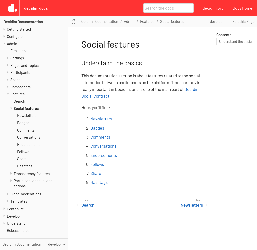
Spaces (16, 79)
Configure (15, 36)
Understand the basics (236, 41)
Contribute (15, 209)
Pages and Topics (24, 65)
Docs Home (242, 8)
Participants (20, 72)
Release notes (18, 230)
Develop (13, 216)
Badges (23, 122)
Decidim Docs (36, 8)
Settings (17, 58)
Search (19, 101)
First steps (18, 50)
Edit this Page (243, 21)
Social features (26, 108)
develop (216, 21)
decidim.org (213, 8)
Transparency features (32, 173)
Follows (23, 151)
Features (17, 94)
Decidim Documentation (23, 21)
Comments (25, 130)
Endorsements (28, 144)
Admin (12, 43)
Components (20, 87)
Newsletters (26, 115)
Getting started (19, 29)
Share (22, 158)
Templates (18, 201)
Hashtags (24, 166)
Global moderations (25, 194)
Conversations (28, 137)
